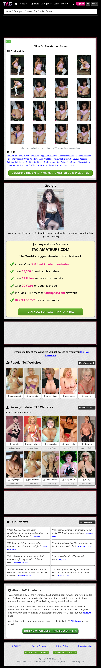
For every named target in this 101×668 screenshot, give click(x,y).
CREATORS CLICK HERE (65, 652)
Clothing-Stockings (34, 162)
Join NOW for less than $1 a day (50, 311)
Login (56, 3)
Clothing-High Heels (15, 162)
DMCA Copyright (85, 646)
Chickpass (76, 621)
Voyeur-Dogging (80, 159)
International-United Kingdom (25, 159)
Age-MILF (35, 155)
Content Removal (38, 646)
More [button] (64, 3)
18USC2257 (16, 646)
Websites (24, 3)
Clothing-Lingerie (51, 162)
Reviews (87, 612)
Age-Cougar (24, 155)
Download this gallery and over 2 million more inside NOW (50, 172)
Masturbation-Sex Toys (26, 165)
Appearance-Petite (66, 155)
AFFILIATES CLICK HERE (36, 652)
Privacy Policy (62, 646)
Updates (35, 3)
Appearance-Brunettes (48, 165)
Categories (46, 3)
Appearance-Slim (67, 165)
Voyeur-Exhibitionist (62, 159)
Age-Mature (12, 155)
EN (93, 3)
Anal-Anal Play (45, 159)
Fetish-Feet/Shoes (68, 162)
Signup (81, 3)
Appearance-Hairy (49, 155)
